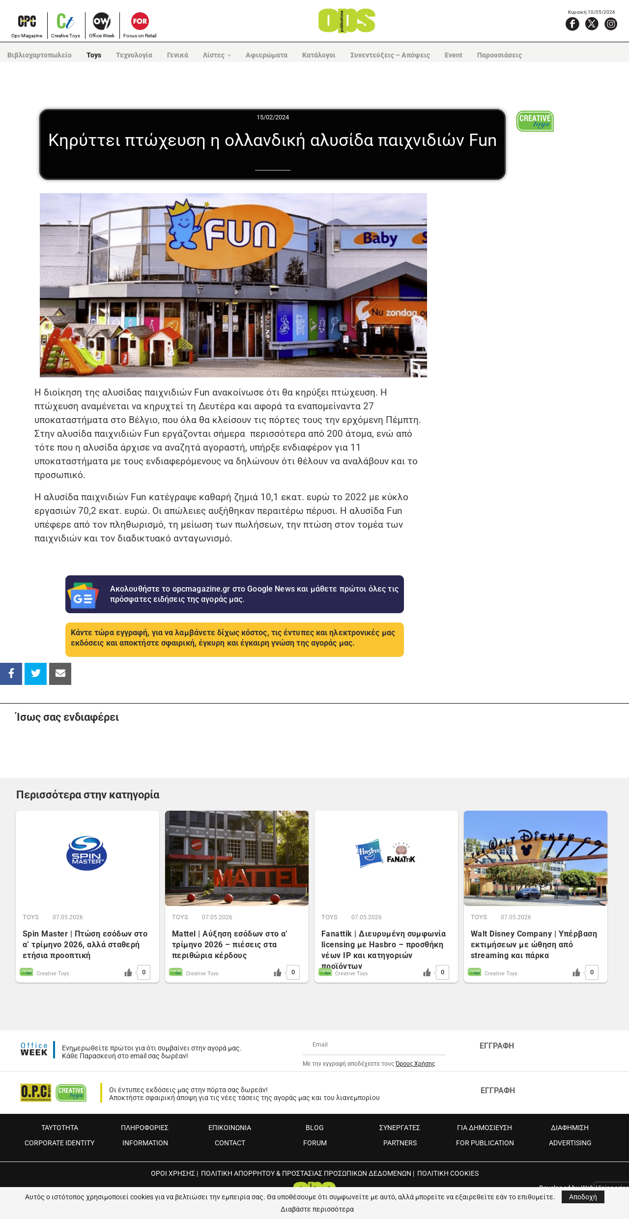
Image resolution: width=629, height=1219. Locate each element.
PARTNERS (400, 1143)
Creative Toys (65, 35)
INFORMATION (145, 1143)
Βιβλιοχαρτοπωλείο (39, 55)
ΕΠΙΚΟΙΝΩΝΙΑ (229, 1128)
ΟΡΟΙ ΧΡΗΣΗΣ (173, 1173)
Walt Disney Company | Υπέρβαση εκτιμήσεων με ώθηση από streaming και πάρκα (534, 944)
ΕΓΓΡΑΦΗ (497, 1045)
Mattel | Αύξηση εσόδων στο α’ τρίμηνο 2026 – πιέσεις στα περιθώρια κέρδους (230, 944)
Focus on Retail (139, 35)
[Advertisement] (526, 338)
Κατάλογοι (319, 55)
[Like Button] (128, 972)
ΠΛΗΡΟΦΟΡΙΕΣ (145, 1128)
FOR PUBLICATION (485, 1143)
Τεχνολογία (134, 55)
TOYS (31, 917)
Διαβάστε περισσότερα (317, 1209)
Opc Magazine (26, 35)
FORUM (315, 1143)
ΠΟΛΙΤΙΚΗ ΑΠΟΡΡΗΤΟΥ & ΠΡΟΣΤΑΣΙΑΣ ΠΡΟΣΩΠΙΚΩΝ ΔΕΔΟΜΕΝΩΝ (306, 1173)
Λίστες (214, 55)
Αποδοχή (583, 1197)
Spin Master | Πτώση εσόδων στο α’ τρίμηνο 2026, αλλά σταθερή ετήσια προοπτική (85, 944)
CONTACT (230, 1143)
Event (453, 55)
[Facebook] (572, 23)
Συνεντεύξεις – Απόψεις (390, 55)
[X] (591, 23)
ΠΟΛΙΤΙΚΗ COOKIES (448, 1173)
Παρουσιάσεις (499, 55)
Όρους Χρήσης (415, 1063)
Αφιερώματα (266, 55)
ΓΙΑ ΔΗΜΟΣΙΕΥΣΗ (484, 1128)
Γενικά (177, 55)
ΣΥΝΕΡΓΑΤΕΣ (399, 1128)
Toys (93, 55)
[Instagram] (611, 23)
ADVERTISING (570, 1143)
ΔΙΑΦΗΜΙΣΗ (570, 1128)
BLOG (315, 1128)
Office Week (101, 35)
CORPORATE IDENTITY (59, 1143)
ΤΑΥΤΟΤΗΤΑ (59, 1128)
